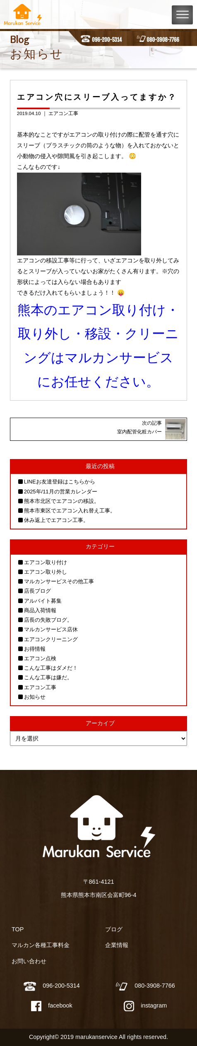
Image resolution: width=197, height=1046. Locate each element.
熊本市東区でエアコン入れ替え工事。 (69, 510)
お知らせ (35, 697)
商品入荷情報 (40, 610)
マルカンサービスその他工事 (59, 581)
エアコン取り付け (45, 562)
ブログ (114, 929)
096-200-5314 (107, 39)
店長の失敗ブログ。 (48, 620)
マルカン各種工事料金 (41, 945)
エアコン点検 (40, 658)
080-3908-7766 (163, 39)
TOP (18, 929)
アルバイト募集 (43, 601)
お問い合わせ (29, 961)
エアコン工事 (63, 113)
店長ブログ (37, 591)
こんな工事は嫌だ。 (48, 677)
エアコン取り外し (45, 572)
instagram (145, 1005)
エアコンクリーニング (51, 639)
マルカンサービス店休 (51, 629)
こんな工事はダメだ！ (51, 668)
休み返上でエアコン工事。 (56, 520)
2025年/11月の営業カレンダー (60, 491)
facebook (51, 1005)
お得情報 (35, 649)
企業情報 (116, 945)
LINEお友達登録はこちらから (59, 482)
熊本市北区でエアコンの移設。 (61, 501)
